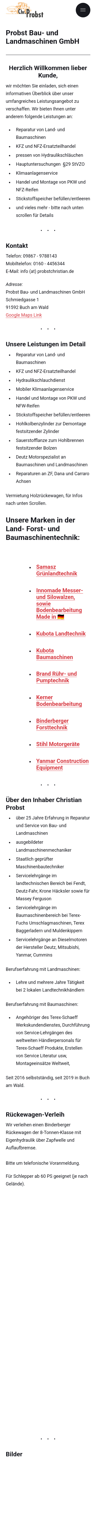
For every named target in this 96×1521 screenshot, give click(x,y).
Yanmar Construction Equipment (62, 764)
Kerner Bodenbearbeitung (59, 700)
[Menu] (83, 10)
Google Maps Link (24, 315)
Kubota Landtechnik (61, 633)
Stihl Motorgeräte (58, 744)
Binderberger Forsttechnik (52, 724)
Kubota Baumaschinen (54, 653)
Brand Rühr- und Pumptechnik (56, 677)
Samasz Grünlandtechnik (56, 570)
